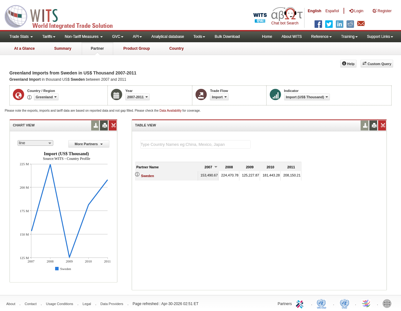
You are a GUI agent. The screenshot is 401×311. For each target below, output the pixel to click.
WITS (62, 15)
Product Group (136, 48)
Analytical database (167, 36)
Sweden (147, 176)
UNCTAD (322, 303)
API (137, 36)
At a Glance (24, 48)
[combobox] (35, 143)
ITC (300, 303)
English (314, 11)
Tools (199, 36)
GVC (117, 36)
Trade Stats (21, 36)
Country (176, 48)
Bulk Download (227, 36)
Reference (321, 36)
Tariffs (48, 36)
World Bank (388, 303)
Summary (62, 48)
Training (349, 36)
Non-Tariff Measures (84, 36)
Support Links (380, 36)
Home (267, 36)
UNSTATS (344, 303)
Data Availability (170, 110)
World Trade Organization (366, 303)
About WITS (292, 36)
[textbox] (195, 144)
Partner (97, 48)
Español (332, 11)
